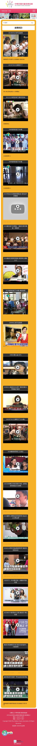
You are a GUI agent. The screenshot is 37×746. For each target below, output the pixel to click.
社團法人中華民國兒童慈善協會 (18, 4)
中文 (10, 11)
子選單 (5, 23)
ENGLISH (4, 11)
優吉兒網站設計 (17, 743)
